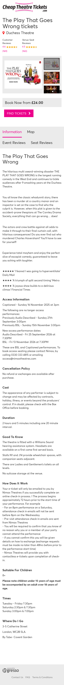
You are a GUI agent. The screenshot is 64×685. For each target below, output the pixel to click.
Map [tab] (31, 131)
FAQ (27, 677)
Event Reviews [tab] (14, 142)
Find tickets (19, 113)
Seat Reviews (42, 142)
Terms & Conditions (42, 677)
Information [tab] (12, 131)
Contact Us (17, 677)
